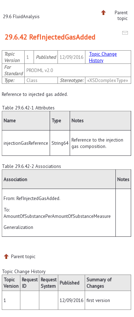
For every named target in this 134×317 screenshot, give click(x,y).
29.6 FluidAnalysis (21, 16)
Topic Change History (103, 57)
